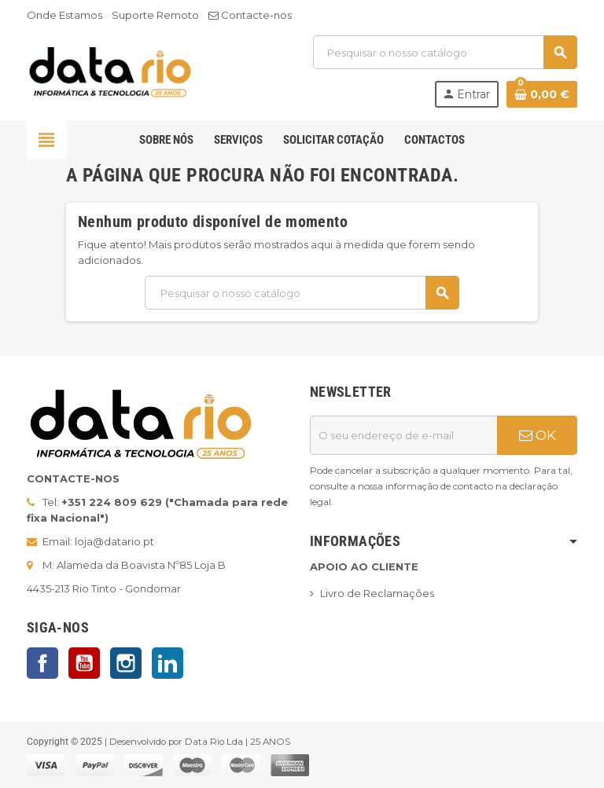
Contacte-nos (250, 15)
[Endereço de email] (403, 435)
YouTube (84, 663)
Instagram (126, 663)
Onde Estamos (64, 15)
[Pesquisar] (444, 52)
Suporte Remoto (155, 15)
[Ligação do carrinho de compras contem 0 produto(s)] (541, 94)
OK (537, 435)
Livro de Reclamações (377, 593)
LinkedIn (167, 663)
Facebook (42, 663)
